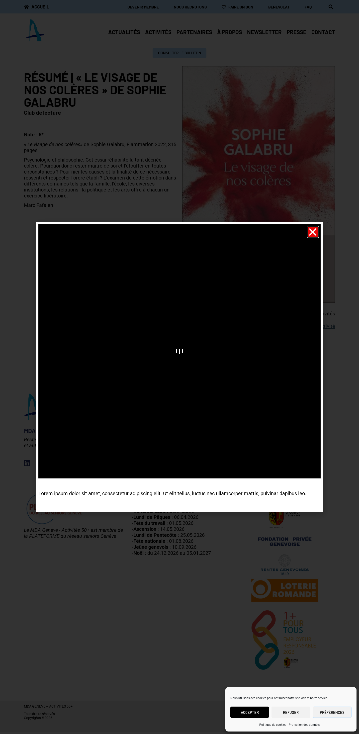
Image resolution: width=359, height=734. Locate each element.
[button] (313, 232)
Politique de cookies (272, 725)
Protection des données (304, 725)
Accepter (250, 712)
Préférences (332, 712)
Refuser (291, 712)
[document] (179, 367)
